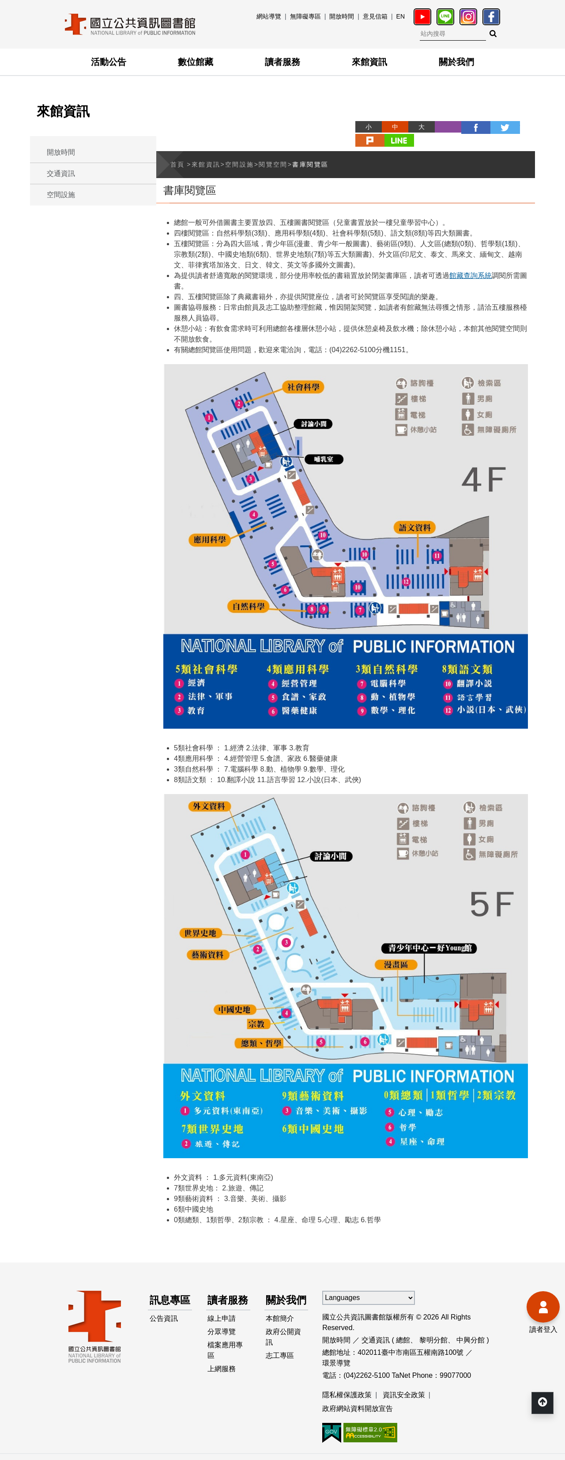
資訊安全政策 (404, 1380)
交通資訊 (61, 173)
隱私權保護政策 (347, 1380)
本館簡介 (280, 1321)
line (521, 127)
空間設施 (61, 194)
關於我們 (456, 62)
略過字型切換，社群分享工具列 (326, 118)
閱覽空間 (273, 150)
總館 (403, 1326)
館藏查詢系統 (470, 261)
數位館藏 (195, 62)
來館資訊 (369, 62)
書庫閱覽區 (310, 150)
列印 (416, 127)
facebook (442, 127)
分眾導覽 (222, 1335)
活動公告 (108, 62)
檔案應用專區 (225, 1355)
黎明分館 (433, 1326)
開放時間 (341, 16)
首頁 (177, 150)
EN (400, 16)
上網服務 (222, 1374)
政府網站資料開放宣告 (357, 1395)
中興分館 (470, 1326)
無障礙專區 (305, 16)
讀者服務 (282, 62)
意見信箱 (375, 16)
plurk (495, 127)
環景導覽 (336, 1349)
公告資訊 (164, 1321)
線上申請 (222, 1321)
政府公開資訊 (283, 1340)
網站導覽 (268, 16)
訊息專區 (165, 1294)
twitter (469, 127)
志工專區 (280, 1360)
